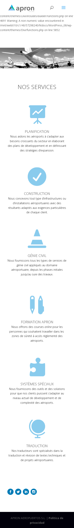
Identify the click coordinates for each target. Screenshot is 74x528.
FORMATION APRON (37, 322)
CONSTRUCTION (37, 193)
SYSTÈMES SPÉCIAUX (37, 384)
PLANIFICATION (37, 131)
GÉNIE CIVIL (37, 255)
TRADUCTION (37, 445)
